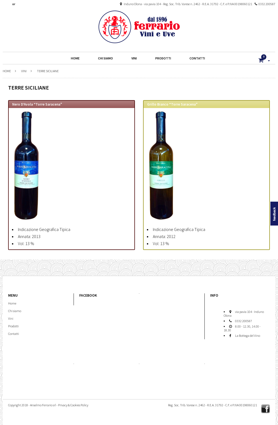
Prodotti (13, 326)
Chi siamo (14, 311)
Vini (24, 71)
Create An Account (28, 4)
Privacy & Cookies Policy (73, 405)
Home (7, 71)
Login (8, 4)
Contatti (13, 334)
